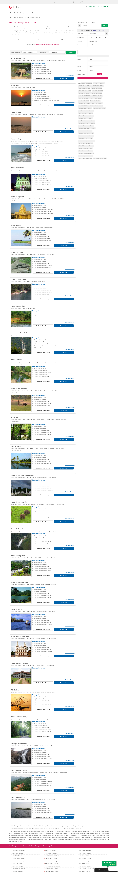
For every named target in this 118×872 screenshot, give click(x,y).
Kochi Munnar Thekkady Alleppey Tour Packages (81, 864)
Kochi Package (16, 138)
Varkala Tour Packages (96, 88)
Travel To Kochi (16, 601)
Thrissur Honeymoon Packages (86, 143)
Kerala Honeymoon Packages (85, 118)
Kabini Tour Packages (83, 105)
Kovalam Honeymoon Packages (86, 125)
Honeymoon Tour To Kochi (20, 329)
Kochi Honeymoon (67, 2)
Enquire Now (64, 78)
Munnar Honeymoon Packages (86, 113)
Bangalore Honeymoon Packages (86, 133)
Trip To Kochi (16, 680)
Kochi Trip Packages (84, 851)
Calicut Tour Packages (84, 100)
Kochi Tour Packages (19, 12)
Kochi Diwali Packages (17, 854)
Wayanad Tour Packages (84, 88)
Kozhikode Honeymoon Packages (86, 153)
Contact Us (52, 868)
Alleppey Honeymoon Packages (86, 115)
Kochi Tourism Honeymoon (21, 627)
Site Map (58, 868)
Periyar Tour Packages (97, 93)
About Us (34, 868)
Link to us (63, 868)
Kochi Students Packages (85, 838)
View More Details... (70, 75)
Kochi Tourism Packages (85, 846)
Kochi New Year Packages (51, 849)
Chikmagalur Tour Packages (96, 105)
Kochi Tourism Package (19, 654)
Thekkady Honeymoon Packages (86, 145)
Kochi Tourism (16, 223)
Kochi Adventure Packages (18, 838)
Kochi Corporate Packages (18, 849)
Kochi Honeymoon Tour (19, 575)
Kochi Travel (77, 2)
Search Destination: (15, 52)
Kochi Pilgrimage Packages (51, 851)
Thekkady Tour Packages (84, 93)
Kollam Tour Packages (97, 95)
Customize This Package (43, 78)
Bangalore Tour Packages (84, 103)
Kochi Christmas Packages (18, 846)
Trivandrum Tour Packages (85, 90)
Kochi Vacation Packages (85, 854)
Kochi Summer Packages (85, 841)
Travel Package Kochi (19, 522)
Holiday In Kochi (17, 249)
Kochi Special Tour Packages (52, 859)
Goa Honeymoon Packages (99, 108)
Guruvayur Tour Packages (95, 98)
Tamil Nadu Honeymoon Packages (86, 120)
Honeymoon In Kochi (18, 302)
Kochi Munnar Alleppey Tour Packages (44, 864)
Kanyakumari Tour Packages (85, 108)
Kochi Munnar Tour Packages (61, 864)
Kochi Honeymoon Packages (85, 158)
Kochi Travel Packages (84, 849)
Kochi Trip (95, 2)
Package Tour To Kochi (19, 733)
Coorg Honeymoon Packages (85, 130)
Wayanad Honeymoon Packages (86, 135)
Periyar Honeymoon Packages (85, 148)
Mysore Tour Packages (97, 103)
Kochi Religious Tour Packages (52, 854)
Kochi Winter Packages (84, 859)
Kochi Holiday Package (19, 383)
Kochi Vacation (86, 2)
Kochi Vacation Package (20, 707)
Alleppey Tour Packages (98, 83)
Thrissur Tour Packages (97, 90)
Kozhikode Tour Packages (84, 95)
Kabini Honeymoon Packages (99, 158)
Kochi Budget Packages (17, 841)
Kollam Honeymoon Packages (85, 156)
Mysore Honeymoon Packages (85, 151)
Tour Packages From (48, 834)
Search (71, 52)
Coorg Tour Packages (95, 100)
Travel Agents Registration (43, 868)
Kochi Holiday (49, 2)
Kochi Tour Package (18, 58)
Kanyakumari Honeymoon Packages (87, 128)
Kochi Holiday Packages (51, 841)
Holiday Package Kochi (19, 276)
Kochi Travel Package (19, 166)
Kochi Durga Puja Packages (18, 857)
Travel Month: (43, 52)
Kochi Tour (57, 2)
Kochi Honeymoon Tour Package (23, 469)
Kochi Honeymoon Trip (19, 495)
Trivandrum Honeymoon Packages (86, 140)
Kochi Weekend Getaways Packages (88, 857)
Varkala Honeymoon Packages (85, 138)
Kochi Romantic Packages (51, 857)
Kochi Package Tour (18, 548)
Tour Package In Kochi (19, 760)
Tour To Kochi (16, 440)
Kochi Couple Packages (17, 851)
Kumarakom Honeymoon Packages (87, 123)
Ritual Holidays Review (80, 868)
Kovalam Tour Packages (98, 85)
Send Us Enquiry (32, 12)
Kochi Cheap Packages (17, 844)
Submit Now (93, 78)
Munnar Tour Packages (86, 83)
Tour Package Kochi (18, 786)
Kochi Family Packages (17, 859)
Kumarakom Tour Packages (85, 85)
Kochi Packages (104, 2)
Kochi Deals (23, 834)
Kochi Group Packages (50, 838)
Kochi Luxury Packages (51, 846)
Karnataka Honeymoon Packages (86, 110)
